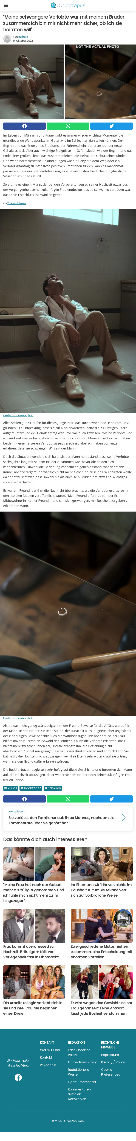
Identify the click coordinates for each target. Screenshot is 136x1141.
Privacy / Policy (113, 1062)
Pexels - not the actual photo (18, 415)
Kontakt (46, 1057)
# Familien (53, 788)
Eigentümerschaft (82, 1082)
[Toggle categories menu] (6, 5)
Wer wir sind (50, 1050)
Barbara (23, 36)
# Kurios (10, 788)
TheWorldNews (16, 203)
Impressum (110, 1055)
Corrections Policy (82, 1062)
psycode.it (48, 1065)
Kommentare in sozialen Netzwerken (80, 1094)
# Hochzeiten (30, 788)
